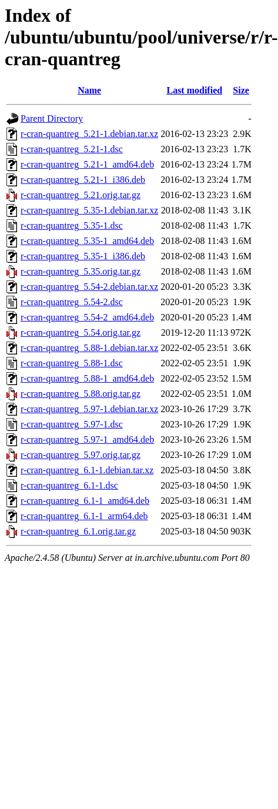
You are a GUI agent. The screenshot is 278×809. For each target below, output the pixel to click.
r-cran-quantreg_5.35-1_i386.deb (83, 256)
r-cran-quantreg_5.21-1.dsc (72, 149)
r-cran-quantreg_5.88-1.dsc (72, 363)
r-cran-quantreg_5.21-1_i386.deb (83, 180)
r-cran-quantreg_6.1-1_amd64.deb (85, 501)
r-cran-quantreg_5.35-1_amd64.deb (87, 241)
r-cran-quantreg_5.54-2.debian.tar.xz (89, 287)
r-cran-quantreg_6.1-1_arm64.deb (84, 516)
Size (241, 90)
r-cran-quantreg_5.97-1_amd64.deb (87, 439)
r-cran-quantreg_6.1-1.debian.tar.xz (87, 470)
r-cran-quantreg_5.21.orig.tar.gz (80, 195)
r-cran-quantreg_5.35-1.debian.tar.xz (89, 210)
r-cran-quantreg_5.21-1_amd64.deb (87, 164)
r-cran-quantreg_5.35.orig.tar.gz (80, 271)
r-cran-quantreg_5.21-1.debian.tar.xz (89, 134)
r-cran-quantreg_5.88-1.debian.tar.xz (89, 348)
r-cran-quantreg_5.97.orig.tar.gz (80, 455)
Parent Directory (52, 118)
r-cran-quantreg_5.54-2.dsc (72, 302)
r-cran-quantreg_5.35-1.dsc (72, 225)
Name (89, 90)
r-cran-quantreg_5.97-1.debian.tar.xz (89, 409)
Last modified (194, 90)
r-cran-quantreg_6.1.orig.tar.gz (78, 531)
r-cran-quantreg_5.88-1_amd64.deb (87, 378)
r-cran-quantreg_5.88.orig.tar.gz (80, 394)
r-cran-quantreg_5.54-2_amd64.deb (87, 317)
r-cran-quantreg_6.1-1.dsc (69, 485)
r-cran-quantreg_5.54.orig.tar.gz (80, 332)
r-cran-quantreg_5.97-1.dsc (72, 424)
